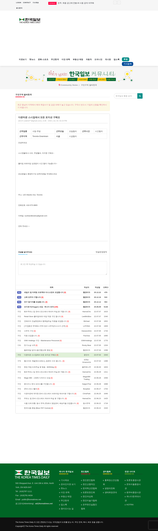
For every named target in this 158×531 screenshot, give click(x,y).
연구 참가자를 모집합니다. (35, 302)
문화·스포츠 (43, 59)
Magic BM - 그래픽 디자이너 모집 (38, 378)
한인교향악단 (89, 484)
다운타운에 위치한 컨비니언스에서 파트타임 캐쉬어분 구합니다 (50, 394)
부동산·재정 (78, 59)
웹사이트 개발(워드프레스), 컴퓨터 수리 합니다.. (44, 361)
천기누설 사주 (30, 345)
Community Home (69, 85)
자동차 (89, 59)
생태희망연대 (111, 492)
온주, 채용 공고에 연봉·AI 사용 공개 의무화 (76, 3)
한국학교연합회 (90, 488)
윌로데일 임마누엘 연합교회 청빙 (38, 350)
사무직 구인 (30, 331)
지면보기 (23, 59)
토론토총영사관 (133, 480)
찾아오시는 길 (67, 508)
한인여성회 (88, 496)
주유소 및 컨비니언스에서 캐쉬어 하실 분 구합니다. (45, 398)
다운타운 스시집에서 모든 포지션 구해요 (41, 355)
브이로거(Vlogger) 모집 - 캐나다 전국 (41, 307)
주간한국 (55, 59)
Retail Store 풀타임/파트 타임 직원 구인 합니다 (43, 316)
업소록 (117, 59)
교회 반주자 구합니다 (33, 297)
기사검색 (127, 64)
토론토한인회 (89, 492)
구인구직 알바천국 (89, 85)
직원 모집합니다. (32, 336)
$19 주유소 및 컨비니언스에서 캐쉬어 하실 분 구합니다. (47, 312)
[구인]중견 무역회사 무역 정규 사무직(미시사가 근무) (46, 326)
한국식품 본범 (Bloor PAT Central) (38, 408)
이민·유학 (66, 59)
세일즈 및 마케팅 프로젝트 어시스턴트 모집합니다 (45, 292)
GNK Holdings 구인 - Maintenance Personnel (43, 341)
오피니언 (98, 59)
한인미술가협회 (90, 500)
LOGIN (18, 2)
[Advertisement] (95, 34)
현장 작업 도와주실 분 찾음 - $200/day (40, 367)
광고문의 (19, 8)
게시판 (108, 59)
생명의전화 (110, 488)
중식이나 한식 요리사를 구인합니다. (39, 384)
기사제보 (36, 2)
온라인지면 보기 (68, 484)
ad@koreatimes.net (44, 503)
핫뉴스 (32, 59)
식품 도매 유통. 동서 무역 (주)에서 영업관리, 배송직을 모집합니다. (51, 403)
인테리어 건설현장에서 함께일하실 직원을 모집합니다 (46, 321)
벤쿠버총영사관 (133, 492)
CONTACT (27, 2)
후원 (126, 59)
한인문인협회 (89, 480)
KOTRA (130, 504)
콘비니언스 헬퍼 (31, 389)
